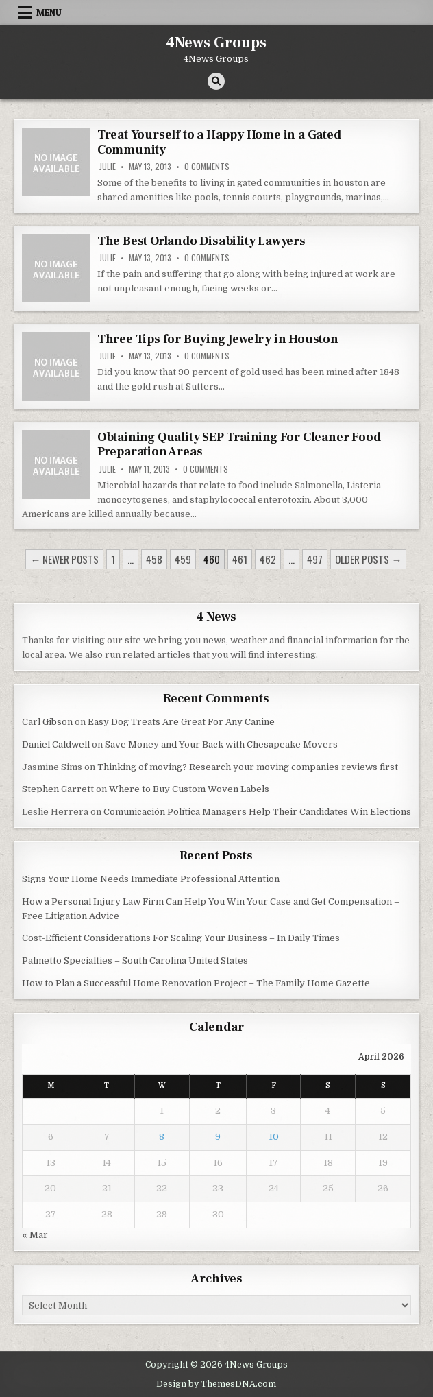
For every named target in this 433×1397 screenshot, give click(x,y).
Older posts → (368, 558)
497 (315, 558)
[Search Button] (216, 81)
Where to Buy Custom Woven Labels (189, 789)
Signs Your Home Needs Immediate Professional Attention (151, 879)
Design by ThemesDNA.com (216, 1384)
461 (239, 558)
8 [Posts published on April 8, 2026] (161, 1137)
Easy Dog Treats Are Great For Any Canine (181, 722)
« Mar (35, 1235)
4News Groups (216, 42)
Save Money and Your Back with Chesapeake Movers (221, 744)
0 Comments (207, 167)
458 (154, 558)
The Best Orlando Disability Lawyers (201, 241)
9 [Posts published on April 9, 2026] (218, 1137)
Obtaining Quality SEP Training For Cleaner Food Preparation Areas (239, 444)
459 (183, 558)
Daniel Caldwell (56, 744)
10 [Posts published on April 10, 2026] (274, 1137)
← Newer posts (64, 558)
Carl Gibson (47, 722)
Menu (49, 12)
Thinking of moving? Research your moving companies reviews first (247, 767)
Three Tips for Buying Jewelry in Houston (217, 339)
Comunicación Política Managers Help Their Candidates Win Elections (257, 812)
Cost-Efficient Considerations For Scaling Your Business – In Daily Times (181, 938)
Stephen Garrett (58, 789)
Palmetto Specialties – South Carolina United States (135, 960)
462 (268, 558)
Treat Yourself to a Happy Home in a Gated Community (219, 142)
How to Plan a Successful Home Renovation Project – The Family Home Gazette (196, 983)
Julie (107, 167)
